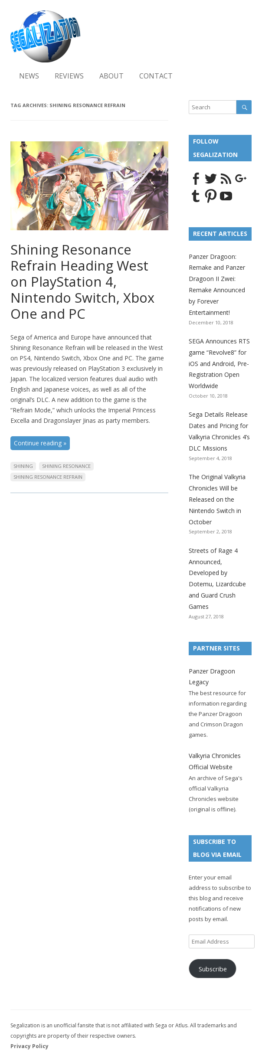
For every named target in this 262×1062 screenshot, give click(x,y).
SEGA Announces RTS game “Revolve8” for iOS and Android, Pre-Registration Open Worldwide (219, 363)
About (111, 76)
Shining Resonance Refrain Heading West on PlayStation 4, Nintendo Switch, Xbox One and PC (82, 281)
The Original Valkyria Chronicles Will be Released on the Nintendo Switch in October (217, 499)
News (29, 76)
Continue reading (40, 443)
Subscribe (213, 968)
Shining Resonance (66, 466)
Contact (156, 76)
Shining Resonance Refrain (47, 477)
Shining (23, 466)
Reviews (69, 76)
